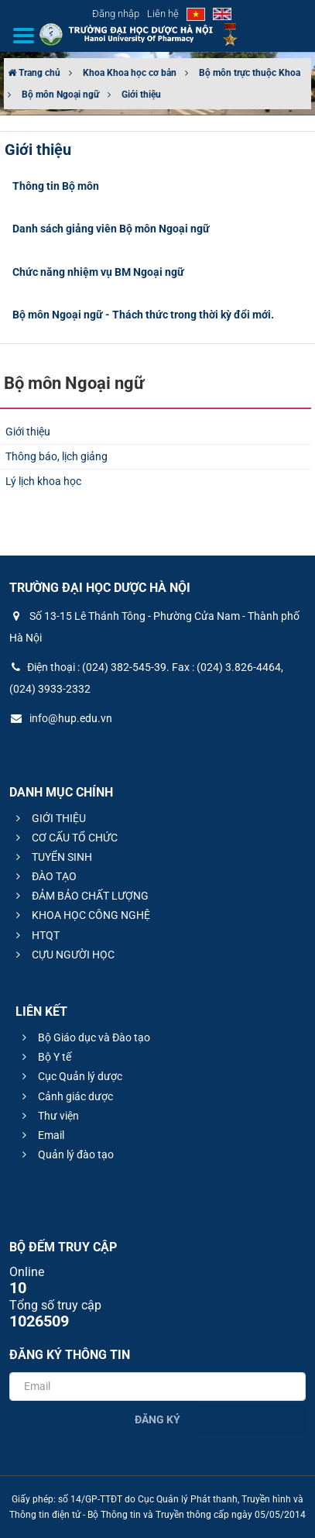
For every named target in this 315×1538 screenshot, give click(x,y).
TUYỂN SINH (52, 857)
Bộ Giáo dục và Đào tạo (84, 1037)
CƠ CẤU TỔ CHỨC (65, 837)
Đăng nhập (115, 13)
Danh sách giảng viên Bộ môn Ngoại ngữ (111, 228)
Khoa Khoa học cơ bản (129, 72)
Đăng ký (157, 1419)
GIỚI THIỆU (49, 818)
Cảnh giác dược (65, 1096)
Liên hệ (163, 13)
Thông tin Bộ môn (55, 186)
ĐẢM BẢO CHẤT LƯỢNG (80, 895)
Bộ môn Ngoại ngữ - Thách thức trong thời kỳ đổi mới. (143, 314)
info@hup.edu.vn (60, 718)
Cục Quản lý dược (70, 1076)
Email (41, 1135)
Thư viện (48, 1116)
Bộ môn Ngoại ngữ (60, 94)
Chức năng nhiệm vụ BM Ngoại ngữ (98, 272)
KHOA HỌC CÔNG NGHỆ (81, 915)
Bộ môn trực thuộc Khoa (249, 72)
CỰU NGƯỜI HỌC (63, 954)
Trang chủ (34, 72)
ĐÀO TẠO (44, 876)
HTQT (36, 935)
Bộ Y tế (44, 1057)
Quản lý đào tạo (66, 1154)
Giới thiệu (141, 94)
